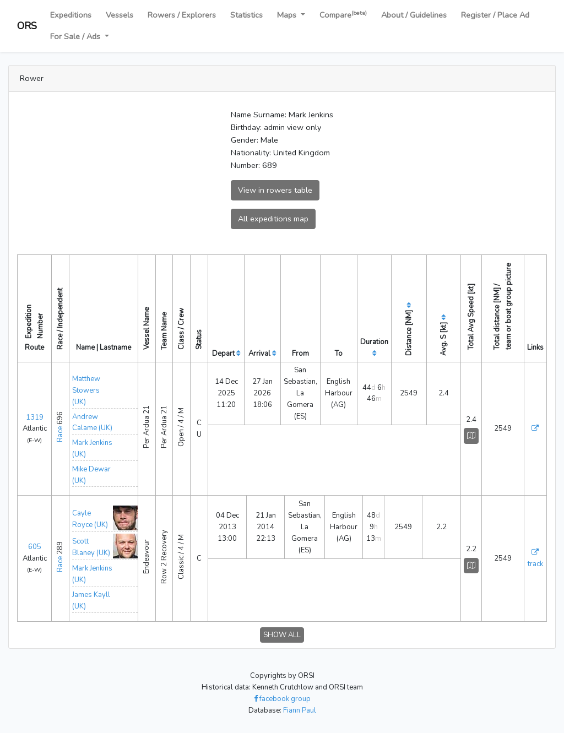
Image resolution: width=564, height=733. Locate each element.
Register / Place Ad (495, 14)
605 (34, 547)
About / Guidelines (414, 14)
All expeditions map (273, 218)
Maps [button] (288, 14)
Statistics (246, 14)
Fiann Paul (299, 710)
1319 (35, 417)
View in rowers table (275, 190)
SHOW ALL (282, 635)
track (535, 564)
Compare (343, 14)
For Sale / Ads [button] (76, 36)
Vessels (119, 14)
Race (60, 434)
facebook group (282, 699)
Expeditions (70, 14)
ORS (27, 25)
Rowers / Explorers (182, 14)
